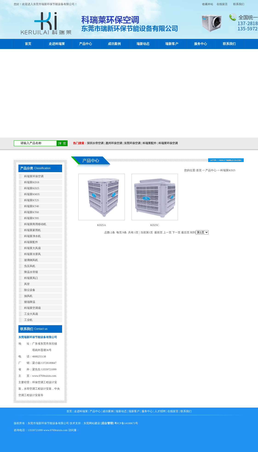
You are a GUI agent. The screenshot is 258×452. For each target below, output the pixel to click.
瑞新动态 (143, 44)
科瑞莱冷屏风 (32, 254)
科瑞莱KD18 (31, 182)
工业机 (28, 320)
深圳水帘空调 (95, 143)
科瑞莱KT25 (31, 200)
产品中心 (85, 44)
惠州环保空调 (114, 143)
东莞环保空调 (132, 143)
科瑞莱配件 (149, 143)
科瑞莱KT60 (31, 212)
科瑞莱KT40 (31, 206)
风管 (27, 284)
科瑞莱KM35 (32, 194)
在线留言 (222, 4)
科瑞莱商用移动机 (35, 224)
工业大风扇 (31, 314)
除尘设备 (29, 290)
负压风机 (29, 266)
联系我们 (238, 4)
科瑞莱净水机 (32, 236)
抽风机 (28, 296)
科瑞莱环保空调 (168, 143)
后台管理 (107, 423)
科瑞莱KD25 (31, 188)
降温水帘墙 (31, 272)
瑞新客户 (171, 44)
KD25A (101, 225)
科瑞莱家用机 (32, 230)
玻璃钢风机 (31, 260)
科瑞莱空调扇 (32, 308)
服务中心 (200, 44)
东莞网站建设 (91, 423)
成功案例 (114, 44)
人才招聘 (160, 411)
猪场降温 (29, 302)
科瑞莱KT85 (31, 218)
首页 (28, 44)
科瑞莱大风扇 (32, 248)
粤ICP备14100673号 (126, 423)
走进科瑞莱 (57, 44)
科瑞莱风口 (31, 278)
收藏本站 (206, 4)
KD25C (154, 225)
